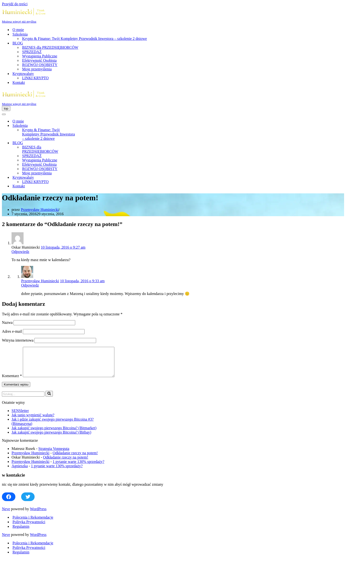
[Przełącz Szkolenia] (86, 126)
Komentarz (12, 382)
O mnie (18, 30)
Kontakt (18, 82)
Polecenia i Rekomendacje (32, 523)
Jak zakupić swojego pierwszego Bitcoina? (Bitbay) (51, 438)
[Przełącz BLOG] (86, 143)
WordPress (38, 515)
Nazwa (7, 322)
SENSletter (20, 416)
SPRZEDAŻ (32, 52)
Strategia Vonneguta (53, 454)
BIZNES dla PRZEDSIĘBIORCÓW (50, 47)
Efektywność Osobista (39, 60)
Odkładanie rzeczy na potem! (75, 459)
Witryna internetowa (17, 340)
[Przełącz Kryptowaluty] (86, 178)
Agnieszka (20, 472)
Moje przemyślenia (37, 69)
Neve (6, 515)
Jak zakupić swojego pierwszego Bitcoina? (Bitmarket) (54, 434)
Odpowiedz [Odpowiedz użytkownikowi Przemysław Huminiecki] (30, 285)
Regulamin (20, 532)
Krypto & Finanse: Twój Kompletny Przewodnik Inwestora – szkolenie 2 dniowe (84, 39)
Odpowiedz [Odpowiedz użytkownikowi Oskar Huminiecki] (20, 252)
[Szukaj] (23, 399)
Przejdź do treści (15, 4)
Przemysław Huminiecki (40, 210)
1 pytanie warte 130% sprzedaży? (78, 467)
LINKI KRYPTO (35, 78)
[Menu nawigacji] (6, 108)
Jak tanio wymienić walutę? (33, 421)
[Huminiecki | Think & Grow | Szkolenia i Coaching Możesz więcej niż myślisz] (173, 15)
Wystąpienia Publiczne (39, 56)
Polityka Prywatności (28, 528)
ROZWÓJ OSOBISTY (39, 65)
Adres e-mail (12, 331)
